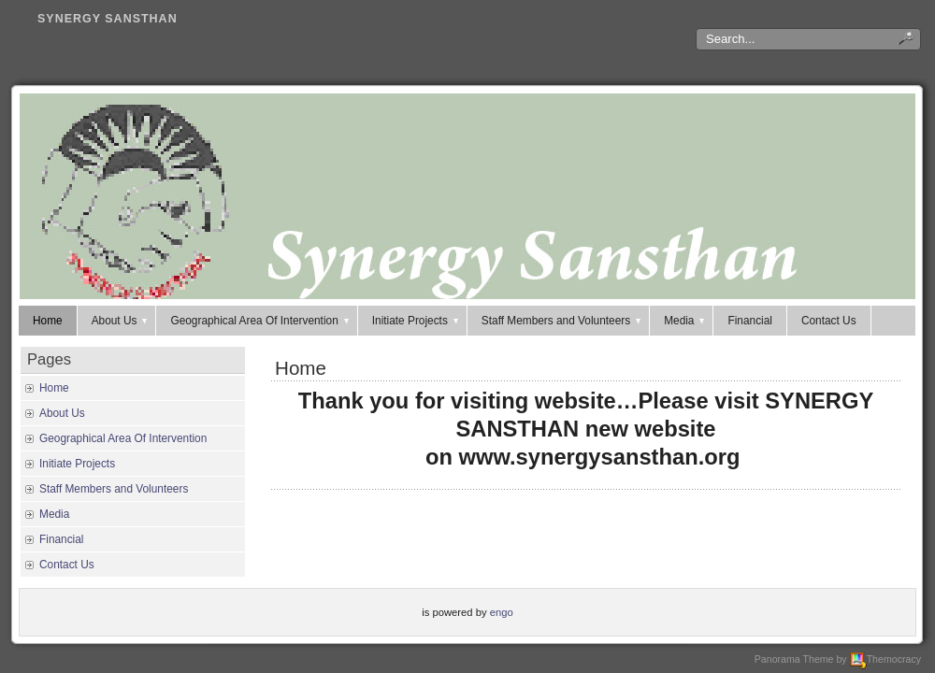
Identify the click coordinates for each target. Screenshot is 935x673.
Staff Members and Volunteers (562, 320)
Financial (749, 320)
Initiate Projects (416, 320)
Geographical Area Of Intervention (260, 320)
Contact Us (828, 320)
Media (685, 320)
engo (501, 612)
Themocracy (885, 659)
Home (48, 320)
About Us (121, 320)
